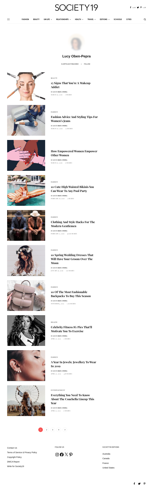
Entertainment (58, 390)
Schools (118, 19)
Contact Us (12, 448)
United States (108, 468)
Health (54, 322)
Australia (106, 454)
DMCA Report (13, 462)
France (105, 463)
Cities (128, 19)
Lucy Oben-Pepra (60, 92)
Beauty (54, 78)
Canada (105, 458)
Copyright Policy (14, 457)
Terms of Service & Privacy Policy (22, 452)
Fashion (54, 112)
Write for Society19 (15, 466)
